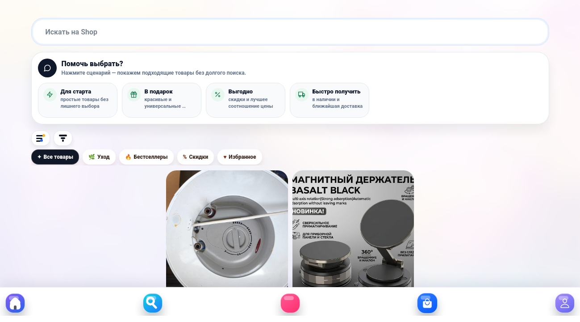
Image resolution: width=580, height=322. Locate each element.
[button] (77, 100)
